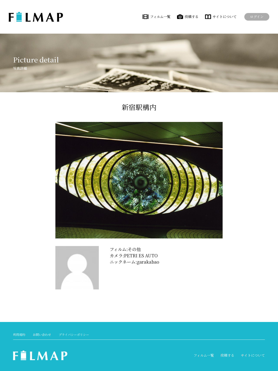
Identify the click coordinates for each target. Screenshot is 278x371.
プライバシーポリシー (74, 334)
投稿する (192, 16)
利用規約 (19, 334)
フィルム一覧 (160, 16)
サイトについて (225, 16)
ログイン (257, 16)
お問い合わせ (42, 334)
